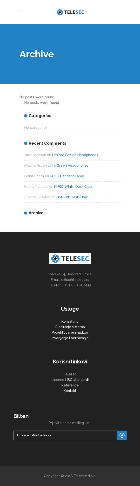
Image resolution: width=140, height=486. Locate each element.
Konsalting (70, 321)
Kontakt (70, 391)
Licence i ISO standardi (70, 380)
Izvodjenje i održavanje (70, 338)
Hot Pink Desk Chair (72, 197)
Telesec (70, 374)
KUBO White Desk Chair (73, 187)
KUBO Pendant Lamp (67, 176)
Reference (70, 385)
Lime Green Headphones (68, 165)
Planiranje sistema (70, 327)
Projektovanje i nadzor (70, 332)
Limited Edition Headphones (75, 155)
